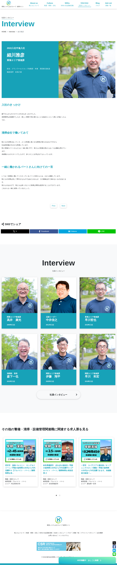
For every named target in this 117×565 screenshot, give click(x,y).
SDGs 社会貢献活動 (45, 533)
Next (63, 208)
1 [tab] (57, 498)
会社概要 (100, 533)
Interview (12, 32)
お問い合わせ (52, 535)
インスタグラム (64, 535)
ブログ (69, 533)
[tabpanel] (21, 464)
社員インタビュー (59, 533)
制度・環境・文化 (32, 533)
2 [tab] (60, 498)
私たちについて (19, 533)
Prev (53, 208)
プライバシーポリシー (88, 533)
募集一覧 (76, 533)
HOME (4, 32)
